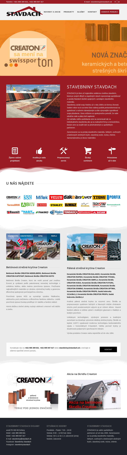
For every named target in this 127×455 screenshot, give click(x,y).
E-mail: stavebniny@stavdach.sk (98, 2)
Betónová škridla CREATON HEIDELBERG (23, 273)
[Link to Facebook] (115, 2)
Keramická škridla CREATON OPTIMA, (99, 289)
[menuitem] (97, 1)
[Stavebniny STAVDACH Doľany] (24, 12)
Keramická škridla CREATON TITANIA (99, 277)
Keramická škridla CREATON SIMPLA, (82, 280)
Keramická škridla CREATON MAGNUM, (83, 286)
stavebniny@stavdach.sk (21, 439)
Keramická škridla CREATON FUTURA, (98, 283)
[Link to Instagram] (119, 2)
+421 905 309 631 (21, 2)
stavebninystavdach (22, 445)
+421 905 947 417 (36, 2)
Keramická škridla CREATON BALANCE (83, 274)
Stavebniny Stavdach (23, 442)
